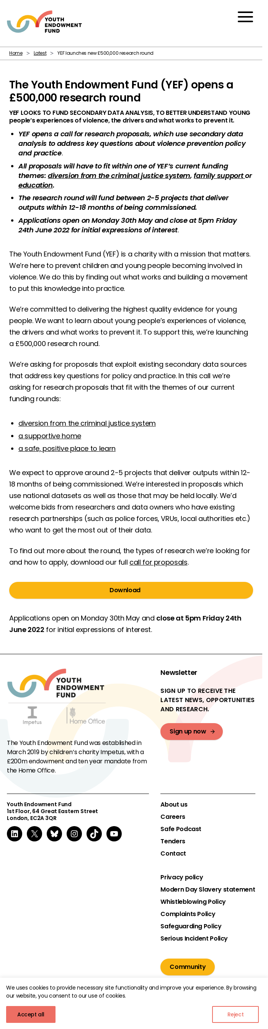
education (35, 185)
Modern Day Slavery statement (207, 889)
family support (219, 175)
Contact (173, 854)
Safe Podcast (180, 829)
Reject (235, 1014)
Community (188, 966)
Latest (40, 53)
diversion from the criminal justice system (119, 175)
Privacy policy (181, 877)
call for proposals (158, 562)
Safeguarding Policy (190, 926)
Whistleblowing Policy (193, 902)
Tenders (172, 841)
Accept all (30, 1014)
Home (16, 53)
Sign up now (188, 731)
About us (173, 804)
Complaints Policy (187, 914)
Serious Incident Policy (194, 938)
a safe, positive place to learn (67, 448)
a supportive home (49, 436)
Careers (172, 817)
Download (125, 590)
